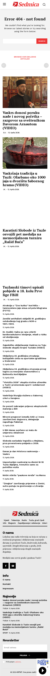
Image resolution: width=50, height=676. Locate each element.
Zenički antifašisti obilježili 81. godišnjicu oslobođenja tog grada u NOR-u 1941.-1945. (24, 321)
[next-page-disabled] (46, 65)
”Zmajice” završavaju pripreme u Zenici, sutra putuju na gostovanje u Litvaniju (24, 484)
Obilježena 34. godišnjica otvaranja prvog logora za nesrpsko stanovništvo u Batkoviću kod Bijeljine (24, 371)
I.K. (4, 189)
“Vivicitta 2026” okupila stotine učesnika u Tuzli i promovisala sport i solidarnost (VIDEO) (24, 385)
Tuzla (5, 608)
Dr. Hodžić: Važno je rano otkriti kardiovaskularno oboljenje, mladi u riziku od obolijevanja (25, 334)
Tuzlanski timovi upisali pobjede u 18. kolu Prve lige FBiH (23, 291)
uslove (18, 662)
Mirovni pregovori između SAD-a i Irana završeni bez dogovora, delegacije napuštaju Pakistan (23, 419)
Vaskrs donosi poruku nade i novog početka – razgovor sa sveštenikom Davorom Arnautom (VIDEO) (24, 120)
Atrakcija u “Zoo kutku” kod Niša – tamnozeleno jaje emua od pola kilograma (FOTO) (25, 308)
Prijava (25, 655)
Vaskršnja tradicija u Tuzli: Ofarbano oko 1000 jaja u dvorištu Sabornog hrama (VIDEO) (24, 179)
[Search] (41, 41)
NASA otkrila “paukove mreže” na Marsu (24, 475)
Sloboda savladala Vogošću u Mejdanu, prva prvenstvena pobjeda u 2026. (23, 442)
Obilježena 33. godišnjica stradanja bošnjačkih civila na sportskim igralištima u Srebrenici (24, 358)
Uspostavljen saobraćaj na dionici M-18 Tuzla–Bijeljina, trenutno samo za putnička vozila (23, 464)
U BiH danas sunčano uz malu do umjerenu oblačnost (20, 431)
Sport (5, 633)
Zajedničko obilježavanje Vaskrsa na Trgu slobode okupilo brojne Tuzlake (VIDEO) (24, 346)
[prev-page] (3, 65)
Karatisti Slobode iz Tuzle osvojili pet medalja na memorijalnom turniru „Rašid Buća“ (24, 236)
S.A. (4, 133)
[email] (25, 647)
